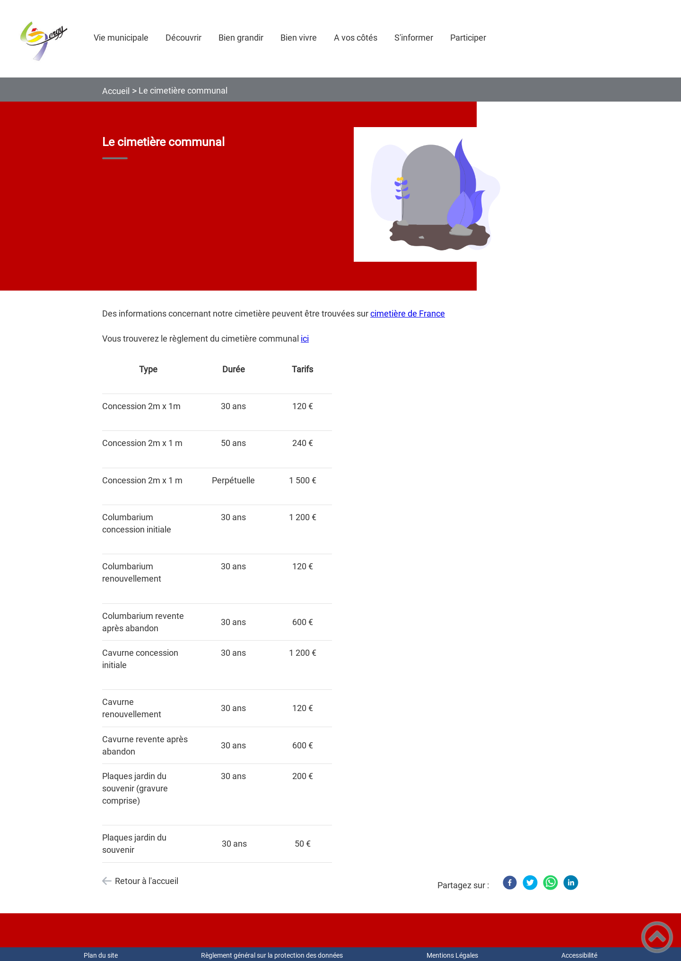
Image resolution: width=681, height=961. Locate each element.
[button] (657, 937)
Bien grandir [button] (240, 38)
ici (305, 338)
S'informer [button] (413, 38)
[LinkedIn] (571, 882)
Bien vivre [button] (298, 38)
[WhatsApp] (550, 882)
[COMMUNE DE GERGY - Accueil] (43, 39)
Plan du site (101, 955)
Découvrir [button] (183, 38)
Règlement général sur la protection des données (272, 955)
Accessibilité (579, 955)
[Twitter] (530, 882)
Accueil (116, 91)
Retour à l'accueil (146, 881)
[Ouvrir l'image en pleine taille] (435, 195)
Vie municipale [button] (121, 38)
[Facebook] (510, 882)
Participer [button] (468, 38)
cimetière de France (407, 313)
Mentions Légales (452, 955)
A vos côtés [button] (355, 38)
